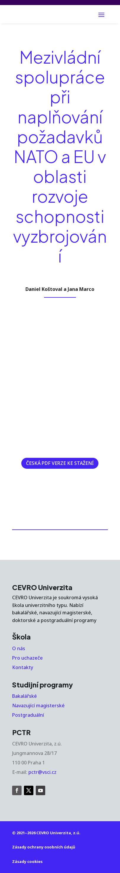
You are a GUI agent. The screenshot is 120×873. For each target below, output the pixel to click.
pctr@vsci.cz (42, 772)
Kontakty (22, 667)
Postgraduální (28, 715)
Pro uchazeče (27, 658)
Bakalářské (24, 696)
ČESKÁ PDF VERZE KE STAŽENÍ (60, 463)
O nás (18, 648)
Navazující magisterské (38, 705)
